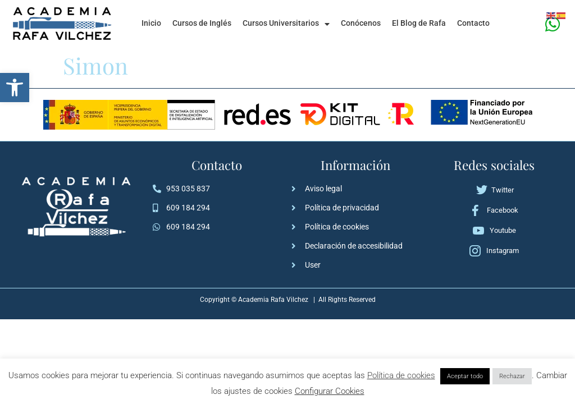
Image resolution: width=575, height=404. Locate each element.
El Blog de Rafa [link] (419, 23)
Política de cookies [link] (401, 375)
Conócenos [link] (361, 23)
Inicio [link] (151, 23)
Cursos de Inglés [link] (201, 23)
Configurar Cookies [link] (329, 391)
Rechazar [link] (512, 376)
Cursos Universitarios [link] (286, 24)
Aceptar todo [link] (465, 376)
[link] (14, 87)
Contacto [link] (473, 23)
